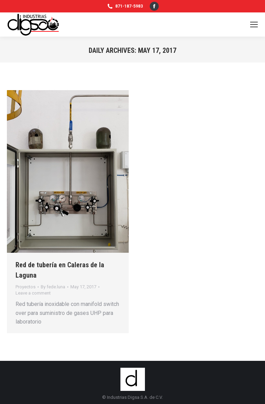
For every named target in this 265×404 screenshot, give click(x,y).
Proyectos (26, 286)
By (53, 286)
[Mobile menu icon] (254, 24)
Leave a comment (33, 293)
